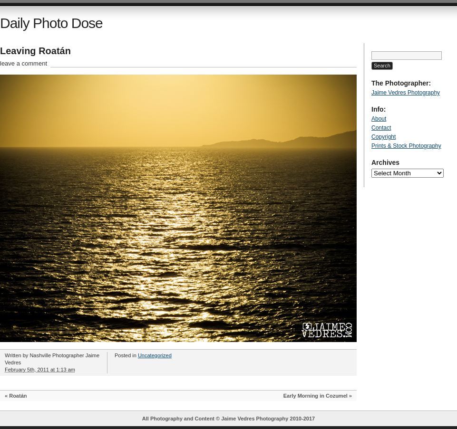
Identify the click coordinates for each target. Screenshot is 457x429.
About (378, 118)
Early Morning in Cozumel (315, 396)
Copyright (383, 136)
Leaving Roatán (35, 51)
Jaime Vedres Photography (405, 92)
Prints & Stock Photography (406, 146)
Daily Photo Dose (51, 23)
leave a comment (23, 63)
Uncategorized (155, 355)
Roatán (18, 396)
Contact (381, 127)
